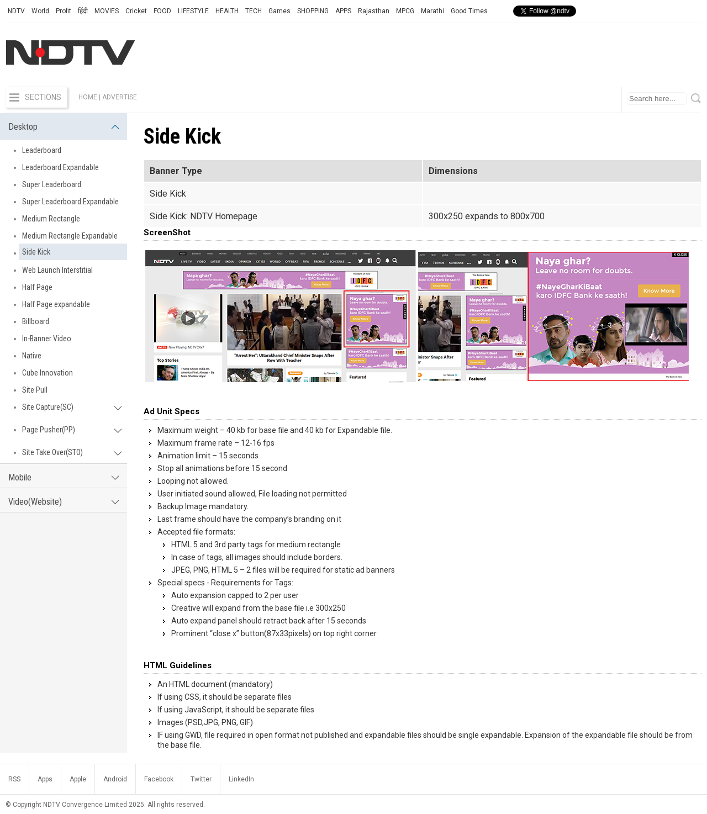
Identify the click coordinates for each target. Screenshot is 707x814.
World (40, 11)
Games (279, 11)
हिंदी (83, 11)
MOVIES (106, 11)
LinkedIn (241, 779)
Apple (78, 779)
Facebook (158, 779)
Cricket (136, 11)
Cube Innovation (47, 372)
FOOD (162, 11)
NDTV (16, 11)
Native (31, 355)
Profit (63, 11)
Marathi (432, 11)
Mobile (63, 477)
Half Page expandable (56, 304)
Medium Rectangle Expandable (70, 235)
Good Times (469, 11)
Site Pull (35, 389)
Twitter (201, 779)
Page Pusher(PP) (72, 429)
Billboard (35, 321)
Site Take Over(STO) (72, 452)
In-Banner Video (46, 338)
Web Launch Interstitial (57, 270)
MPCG (405, 11)
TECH (253, 11)
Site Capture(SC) (72, 407)
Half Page (37, 287)
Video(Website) (63, 501)
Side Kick (36, 251)
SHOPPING (313, 11)
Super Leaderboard (51, 184)
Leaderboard (41, 150)
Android (115, 779)
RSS (14, 779)
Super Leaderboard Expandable (70, 201)
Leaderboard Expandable (60, 167)
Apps (45, 779)
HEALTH (227, 11)
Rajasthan (373, 11)
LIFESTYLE (193, 11)
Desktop (63, 126)
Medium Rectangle (51, 218)
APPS (343, 11)
